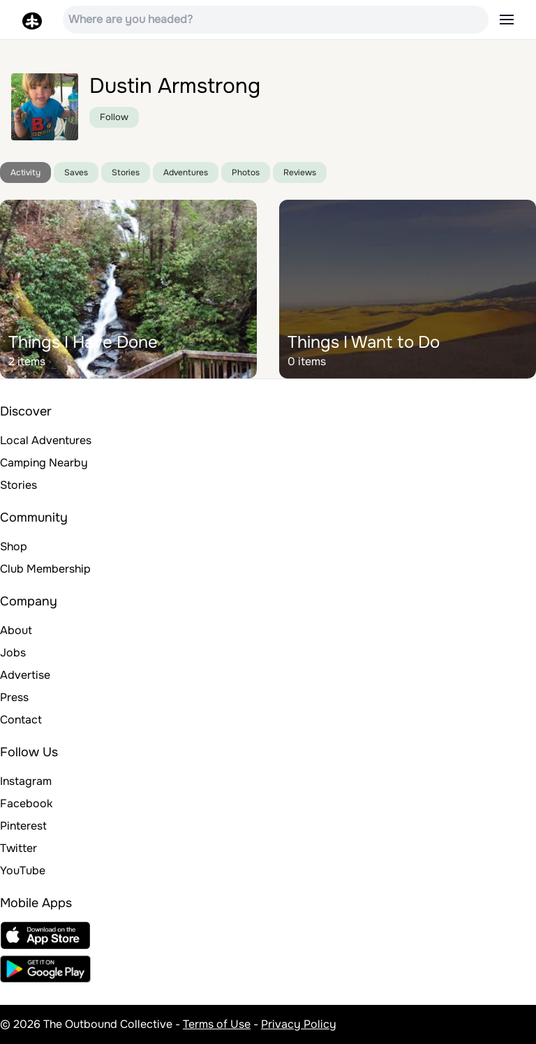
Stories (126, 172)
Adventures (185, 172)
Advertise (25, 675)
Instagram (26, 781)
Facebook (26, 803)
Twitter (18, 848)
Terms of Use (217, 1024)
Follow (114, 117)
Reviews (299, 172)
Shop (13, 546)
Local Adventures (45, 440)
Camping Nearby (44, 462)
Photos (246, 172)
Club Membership (45, 568)
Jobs (13, 652)
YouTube (22, 870)
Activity (25, 172)
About (16, 630)
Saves (76, 172)
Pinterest (23, 825)
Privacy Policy (298, 1024)
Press (14, 697)
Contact (21, 719)
